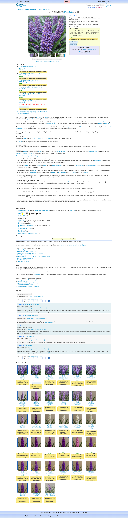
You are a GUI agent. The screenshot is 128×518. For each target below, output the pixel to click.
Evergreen (21, 230)
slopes (39, 165)
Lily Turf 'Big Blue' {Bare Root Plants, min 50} (36, 308)
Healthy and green (29, 336)
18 (36, 301)
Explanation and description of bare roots (28, 283)
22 (46, 301)
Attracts (20, 223)
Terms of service (57, 512)
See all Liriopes (21, 205)
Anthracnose (37, 274)
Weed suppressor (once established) (28, 233)
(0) (109, 1)
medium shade (51, 123)
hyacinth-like (30, 119)
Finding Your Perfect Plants (29, 9)
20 (41, 301)
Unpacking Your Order (23, 261)
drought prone (69, 127)
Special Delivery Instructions (24, 255)
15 (29, 301)
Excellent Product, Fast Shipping (32, 304)
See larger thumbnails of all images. (42, 59)
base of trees (97, 160)
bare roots (71, 182)
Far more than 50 (28, 326)
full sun (100, 123)
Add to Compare (73, 44)
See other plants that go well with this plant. (28, 156)
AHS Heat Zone (22, 212)
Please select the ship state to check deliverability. (83, 39)
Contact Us (84, 512)
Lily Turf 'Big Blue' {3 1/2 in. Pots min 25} (35, 340)
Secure (80, 51)
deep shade (107, 123)
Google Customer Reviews (36, 296)
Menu (104, 1)
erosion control (79, 165)
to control (61, 245)
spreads (30, 153)
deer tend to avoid (57, 165)
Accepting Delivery (22, 260)
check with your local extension (41, 138)
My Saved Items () (30, 516)
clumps (86, 172)
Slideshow (57, 59)
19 (39, 301)
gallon (20, 141)
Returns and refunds (46, 512)
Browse (27, 1)
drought (26, 165)
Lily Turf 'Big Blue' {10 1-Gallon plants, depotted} (37, 349)
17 (34, 301)
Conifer (31, 225)
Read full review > (54, 312)
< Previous (20, 301)
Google (84, 49)
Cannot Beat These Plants (31, 315)
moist (44, 165)
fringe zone (72, 210)
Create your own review (24, 294)
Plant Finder (20, 1)
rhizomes (18, 153)
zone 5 (25, 138)
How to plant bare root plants (25, 284)
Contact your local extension (42, 210)
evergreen (39, 117)
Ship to (67, 1)
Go (102, 5)
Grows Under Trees (23, 225)
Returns (19, 263)
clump (40, 151)
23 (48, 301)
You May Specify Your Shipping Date (26, 251)
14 (27, 301)
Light (19, 213)
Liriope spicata (93, 151)
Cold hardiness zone (23, 210)
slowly (25, 153)
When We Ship (21, 250)
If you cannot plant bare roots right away (28, 286)
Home (99, 1)
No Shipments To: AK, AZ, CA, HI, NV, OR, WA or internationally (33, 256)
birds (103, 122)
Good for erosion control (24, 228)
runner (25, 151)
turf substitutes (32, 172)
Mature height (22, 217)
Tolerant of (21, 220)
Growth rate (21, 215)
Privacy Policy (76, 512)
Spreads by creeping (23, 227)
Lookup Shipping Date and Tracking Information (30, 253)
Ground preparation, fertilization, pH (27, 280)
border (72, 132)
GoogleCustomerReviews (108, 5)
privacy (88, 53)
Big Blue (53, 172)
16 (31, 301)
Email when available (23, 107)
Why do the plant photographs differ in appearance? (47, 61)
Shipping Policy (67, 512)
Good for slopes (22, 231)
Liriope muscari (61, 151)
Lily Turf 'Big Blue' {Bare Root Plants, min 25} (36, 318)
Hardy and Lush (28, 345)
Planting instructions (22, 281)
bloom (46, 117)
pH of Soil (20, 222)
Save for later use (73, 41)
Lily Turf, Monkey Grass (44, 9)
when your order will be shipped (77, 245)
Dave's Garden (92, 49)
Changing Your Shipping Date (25, 258)
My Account (20, 516)
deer (81, 127)
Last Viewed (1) (42, 516)
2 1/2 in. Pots (68, 12)
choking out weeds (91, 165)
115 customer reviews (78, 16)
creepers (74, 172)
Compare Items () (53, 516)
